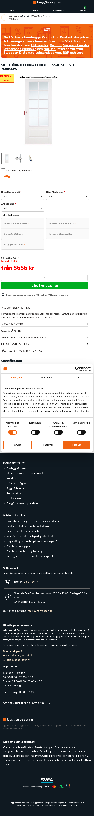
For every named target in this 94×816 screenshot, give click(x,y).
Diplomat (26, 53)
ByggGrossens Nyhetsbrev (23, 503)
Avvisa (17, 445)
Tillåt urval (47, 445)
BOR (66, 53)
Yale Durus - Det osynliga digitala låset (30, 536)
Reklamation (14, 493)
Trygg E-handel (15, 488)
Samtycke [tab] (16, 377)
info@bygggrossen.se (39, 610)
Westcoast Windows (20, 49)
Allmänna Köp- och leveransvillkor (27, 473)
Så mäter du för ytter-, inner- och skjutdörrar (33, 521)
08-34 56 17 (26, 16)
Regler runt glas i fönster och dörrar (28, 525)
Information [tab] (47, 377)
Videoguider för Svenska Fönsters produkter (33, 556)
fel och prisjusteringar (67, 805)
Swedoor (11, 53)
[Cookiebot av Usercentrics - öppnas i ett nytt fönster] (77, 369)
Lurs (79, 53)
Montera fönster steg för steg (25, 551)
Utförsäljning (14, 498)
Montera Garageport (19, 546)
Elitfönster (39, 45)
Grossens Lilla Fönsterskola (23, 530)
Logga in (25, 805)
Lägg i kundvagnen (45, 285)
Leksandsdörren (48, 53)
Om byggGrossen (17, 468)
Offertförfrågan (16, 483)
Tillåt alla (76, 445)
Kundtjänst (13, 478)
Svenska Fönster (76, 45)
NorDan (50, 49)
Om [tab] (77, 377)
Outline (56, 45)
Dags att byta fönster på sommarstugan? (32, 541)
